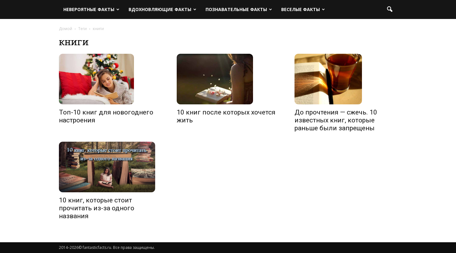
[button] (389, 9)
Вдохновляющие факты (162, 9)
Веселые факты (303, 9)
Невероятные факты (91, 9)
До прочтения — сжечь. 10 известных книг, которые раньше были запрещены (335, 120)
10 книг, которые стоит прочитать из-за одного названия (96, 208)
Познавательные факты (239, 9)
